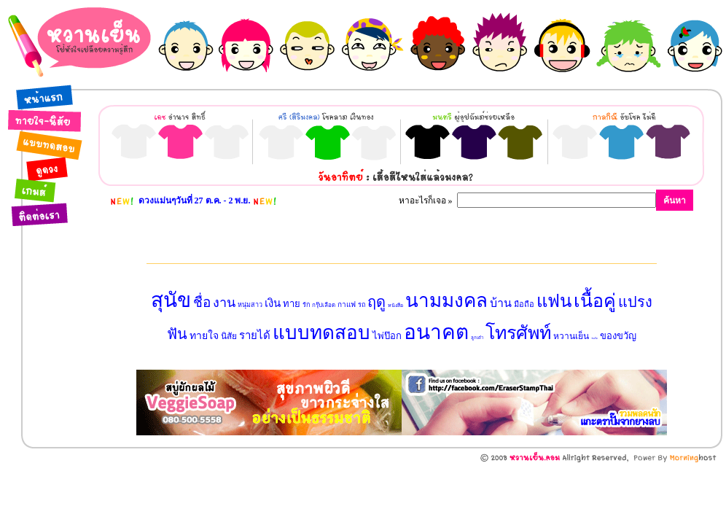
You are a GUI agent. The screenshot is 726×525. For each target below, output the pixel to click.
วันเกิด (594, 338)
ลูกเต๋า (477, 337)
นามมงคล (446, 300)
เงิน (273, 303)
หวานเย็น (571, 336)
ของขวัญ (618, 335)
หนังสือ (395, 305)
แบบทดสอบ (321, 332)
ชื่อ (202, 302)
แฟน (553, 301)
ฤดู (376, 302)
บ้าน (501, 303)
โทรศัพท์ (518, 333)
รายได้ (254, 335)
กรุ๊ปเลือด (323, 305)
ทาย (291, 303)
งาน (224, 302)
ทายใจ (204, 335)
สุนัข (171, 300)
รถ (361, 304)
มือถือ (524, 304)
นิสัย (229, 336)
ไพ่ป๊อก (387, 335)
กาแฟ (346, 304)
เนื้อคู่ (595, 301)
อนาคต (436, 332)
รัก (306, 304)
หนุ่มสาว (250, 304)
